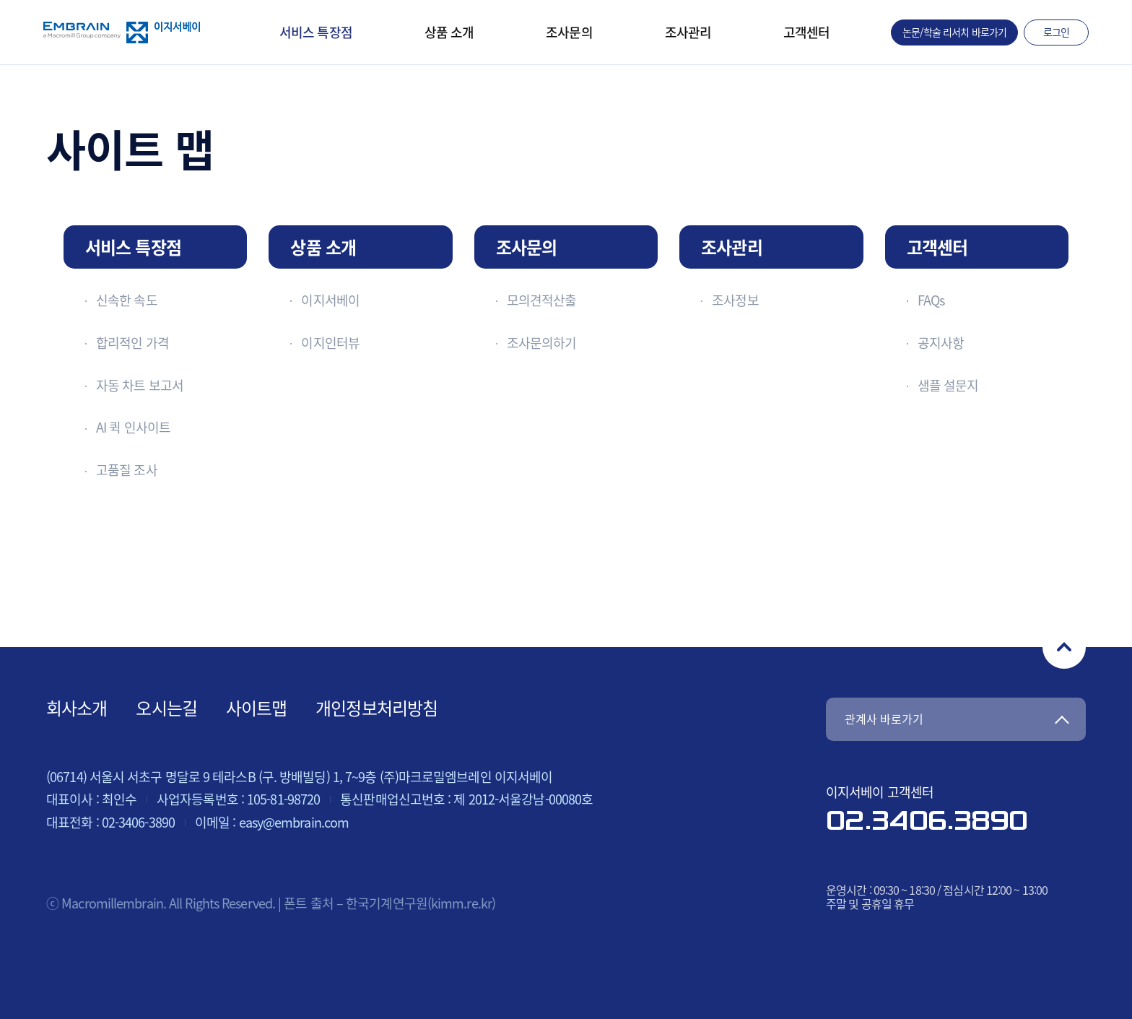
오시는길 (166, 708)
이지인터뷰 (330, 342)
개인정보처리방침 (376, 708)
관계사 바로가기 (884, 718)
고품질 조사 (126, 470)
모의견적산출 (542, 300)
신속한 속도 (126, 300)
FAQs (931, 300)
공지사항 (941, 342)
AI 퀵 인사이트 (133, 427)
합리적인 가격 (132, 342)
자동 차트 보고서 (139, 385)
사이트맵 (256, 708)
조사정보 (735, 300)
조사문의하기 (542, 342)
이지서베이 (330, 300)
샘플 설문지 (948, 385)
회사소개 (76, 708)
